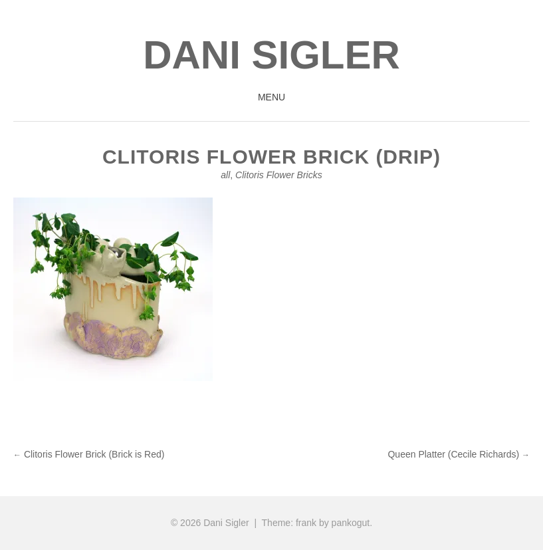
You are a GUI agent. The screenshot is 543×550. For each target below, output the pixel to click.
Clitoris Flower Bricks (278, 175)
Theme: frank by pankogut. (317, 522)
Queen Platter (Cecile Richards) (458, 454)
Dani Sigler (271, 55)
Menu (271, 97)
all (225, 175)
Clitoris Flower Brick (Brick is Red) (88, 454)
